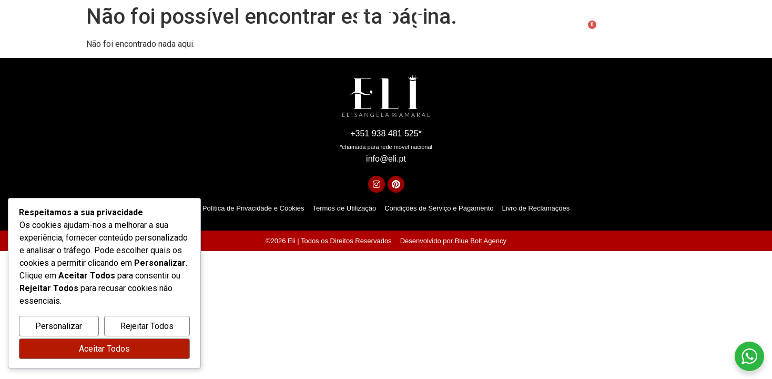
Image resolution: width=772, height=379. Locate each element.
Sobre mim (269, 30)
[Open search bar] (565, 31)
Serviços (317, 30)
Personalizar (58, 326)
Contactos (524, 30)
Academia (471, 31)
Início (229, 30)
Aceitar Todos (104, 349)
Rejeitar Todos (147, 326)
